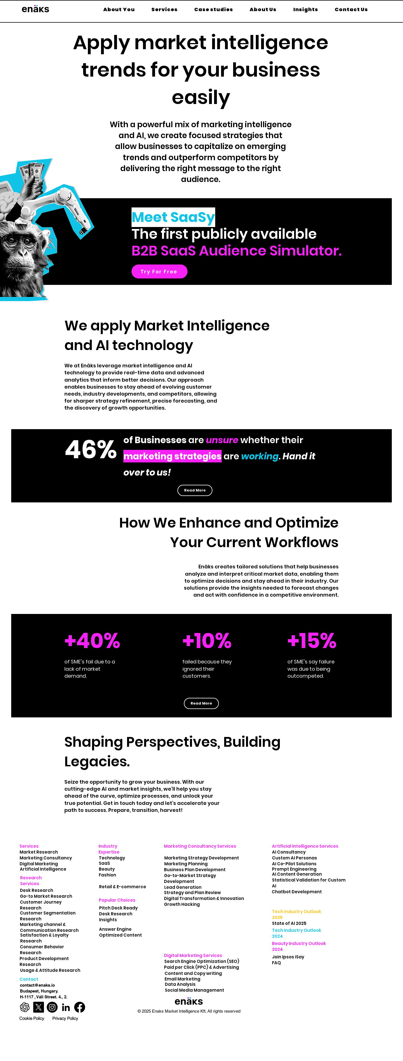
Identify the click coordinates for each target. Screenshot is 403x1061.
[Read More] (194, 490)
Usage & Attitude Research (50, 970)
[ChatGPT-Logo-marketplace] (24, 1007)
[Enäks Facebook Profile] (79, 1007)
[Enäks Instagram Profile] (52, 1007)
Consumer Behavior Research (42, 950)
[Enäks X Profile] (38, 1007)
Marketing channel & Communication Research (49, 927)
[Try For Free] (160, 271)
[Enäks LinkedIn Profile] (65, 1007)
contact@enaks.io (37, 985)
